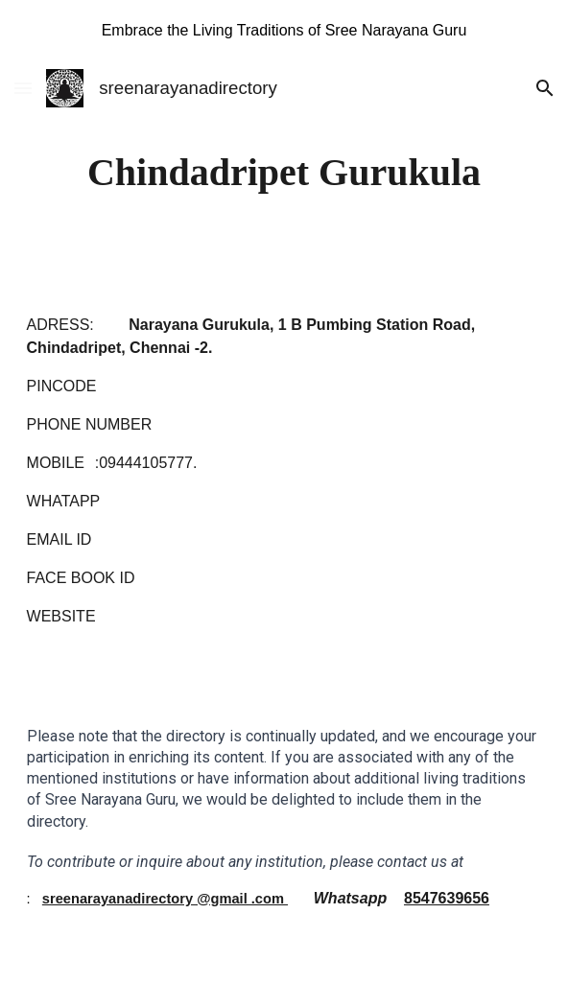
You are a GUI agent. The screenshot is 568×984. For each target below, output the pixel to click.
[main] (284, 172)
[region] (284, 30)
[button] (23, 87)
